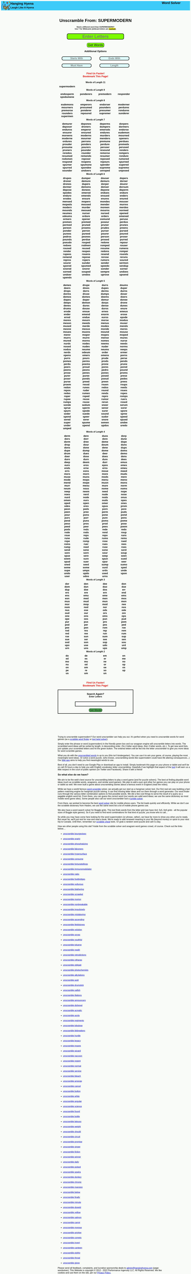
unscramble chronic (72, 1182)
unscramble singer (71, 1147)
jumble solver (136, 799)
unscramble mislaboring (74, 914)
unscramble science (72, 1106)
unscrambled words (87, 755)
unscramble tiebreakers (74, 1031)
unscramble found (71, 1111)
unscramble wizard (72, 1051)
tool (173, 767)
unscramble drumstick (73, 985)
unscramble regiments (73, 1020)
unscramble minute (72, 1202)
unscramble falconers (73, 849)
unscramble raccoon (72, 1056)
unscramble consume (73, 859)
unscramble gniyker (72, 1232)
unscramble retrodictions (74, 955)
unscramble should (72, 1131)
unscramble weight (72, 1126)
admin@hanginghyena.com (139, 1268)
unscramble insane (72, 1046)
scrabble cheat (103, 822)
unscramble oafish (71, 990)
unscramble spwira (72, 1172)
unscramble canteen (72, 1248)
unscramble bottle (71, 1116)
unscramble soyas (71, 935)
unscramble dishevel (72, 1005)
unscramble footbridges (74, 879)
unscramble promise (72, 1142)
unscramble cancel (72, 1086)
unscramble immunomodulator (77, 869)
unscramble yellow (72, 1212)
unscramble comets (72, 1238)
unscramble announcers (74, 1000)
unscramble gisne (71, 1263)
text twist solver (99, 739)
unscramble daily (71, 1162)
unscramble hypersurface (75, 854)
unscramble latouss (72, 1121)
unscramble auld (71, 980)
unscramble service (72, 1071)
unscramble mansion (73, 1187)
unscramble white (71, 1096)
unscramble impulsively (74, 909)
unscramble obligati (72, 965)
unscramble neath (71, 950)
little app (66, 760)
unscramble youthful (72, 940)
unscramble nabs (71, 874)
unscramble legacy (72, 1041)
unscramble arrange (72, 1081)
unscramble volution (72, 930)
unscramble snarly (71, 839)
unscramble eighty (71, 1253)
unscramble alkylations (74, 975)
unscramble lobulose (73, 1025)
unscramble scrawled (73, 894)
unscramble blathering (73, 889)
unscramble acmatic (72, 1010)
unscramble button (72, 1091)
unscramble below (71, 1192)
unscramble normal (72, 1066)
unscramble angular (72, 1101)
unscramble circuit (71, 1137)
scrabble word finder (79, 739)
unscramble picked (72, 1167)
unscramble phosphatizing (75, 844)
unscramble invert (71, 1243)
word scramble (94, 789)
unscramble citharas (72, 960)
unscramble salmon (72, 1217)
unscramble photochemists (75, 970)
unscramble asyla (71, 1015)
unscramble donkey (72, 1177)
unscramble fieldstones (74, 924)
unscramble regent (72, 1061)
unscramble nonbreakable (75, 904)
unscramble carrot (71, 1222)
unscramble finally (71, 1197)
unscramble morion (72, 899)
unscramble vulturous (73, 884)
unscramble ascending (73, 919)
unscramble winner (72, 1157)
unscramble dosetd (72, 1207)
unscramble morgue (72, 1227)
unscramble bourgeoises (74, 834)
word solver (104, 803)
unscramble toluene (72, 945)
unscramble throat (71, 1258)
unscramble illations (72, 995)
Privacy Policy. (104, 1273)
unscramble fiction (71, 1152)
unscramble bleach (72, 1076)
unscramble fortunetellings (75, 864)
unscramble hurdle (72, 1036)
